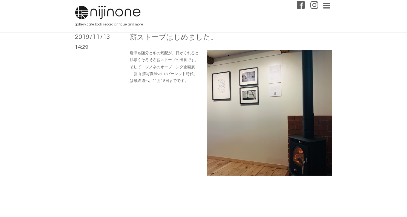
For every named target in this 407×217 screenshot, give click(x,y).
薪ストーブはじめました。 (174, 37)
